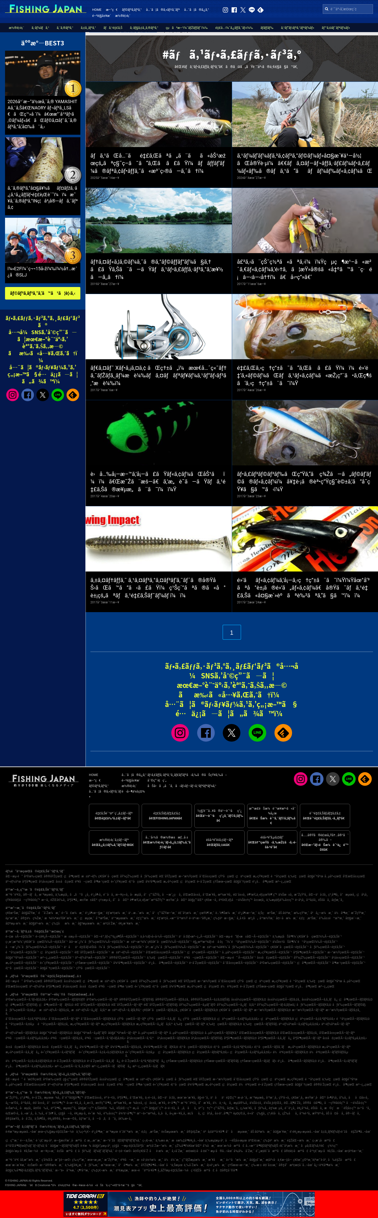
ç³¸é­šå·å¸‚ (274, 1113)
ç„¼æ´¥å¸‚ (246, 1108)
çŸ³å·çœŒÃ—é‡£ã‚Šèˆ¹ (93, 968)
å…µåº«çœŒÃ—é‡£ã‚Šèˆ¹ (239, 952)
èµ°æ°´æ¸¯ (12, 918)
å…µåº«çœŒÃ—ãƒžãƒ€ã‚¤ (186, 1033)
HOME (96, 10)
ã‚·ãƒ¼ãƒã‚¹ (40, 28)
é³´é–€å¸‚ (110, 1097)
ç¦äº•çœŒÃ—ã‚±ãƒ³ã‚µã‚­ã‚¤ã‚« (238, 1019)
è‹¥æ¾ (85, 1146)
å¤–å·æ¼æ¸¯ (287, 918)
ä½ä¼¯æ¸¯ (172, 1160)
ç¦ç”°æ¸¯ (12, 1140)
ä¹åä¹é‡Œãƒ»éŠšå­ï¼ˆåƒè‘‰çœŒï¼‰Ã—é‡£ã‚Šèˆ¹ (104, 947)
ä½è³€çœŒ (230, 986)
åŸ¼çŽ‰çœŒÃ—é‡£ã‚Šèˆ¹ (312, 957)
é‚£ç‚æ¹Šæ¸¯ (308, 918)
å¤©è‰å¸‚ (41, 1108)
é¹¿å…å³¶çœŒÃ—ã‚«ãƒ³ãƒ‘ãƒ (339, 1061)
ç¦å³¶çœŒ (72, 876)
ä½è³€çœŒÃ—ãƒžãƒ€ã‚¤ (290, 1052)
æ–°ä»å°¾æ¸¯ (65, 1170)
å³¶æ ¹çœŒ (102, 881)
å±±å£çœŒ (65, 881)
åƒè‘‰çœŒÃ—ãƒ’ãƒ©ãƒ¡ (349, 1005)
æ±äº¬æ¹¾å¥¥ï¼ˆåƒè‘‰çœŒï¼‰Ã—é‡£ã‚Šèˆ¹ (235, 947)
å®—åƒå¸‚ (30, 894)
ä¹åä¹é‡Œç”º (223, 1097)
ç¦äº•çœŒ (244, 876)
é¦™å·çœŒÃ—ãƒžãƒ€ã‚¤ (195, 1047)
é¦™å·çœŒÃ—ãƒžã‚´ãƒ (270, 1047)
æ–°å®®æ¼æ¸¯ (51, 1165)
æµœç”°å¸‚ (70, 1108)
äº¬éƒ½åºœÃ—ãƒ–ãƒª (335, 1024)
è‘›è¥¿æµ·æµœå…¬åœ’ (305, 1131)
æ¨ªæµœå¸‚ (46, 894)
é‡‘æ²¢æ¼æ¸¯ (116, 913)
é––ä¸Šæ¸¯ (27, 1140)
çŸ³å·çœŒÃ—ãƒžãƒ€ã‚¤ (199, 1019)
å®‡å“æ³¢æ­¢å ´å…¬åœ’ (296, 1165)
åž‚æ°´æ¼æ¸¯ (30, 1160)
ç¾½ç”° (333, 1146)
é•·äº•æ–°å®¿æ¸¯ (200, 918)
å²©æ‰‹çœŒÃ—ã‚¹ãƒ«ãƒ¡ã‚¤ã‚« (26, 999)
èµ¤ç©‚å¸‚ (239, 1113)
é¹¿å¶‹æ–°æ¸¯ (247, 913)
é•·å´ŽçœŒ (204, 881)
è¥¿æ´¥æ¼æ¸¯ (129, 923)
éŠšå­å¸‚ (324, 900)
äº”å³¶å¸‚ (56, 1108)
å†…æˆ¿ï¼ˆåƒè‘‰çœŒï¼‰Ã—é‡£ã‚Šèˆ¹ (173, 947)
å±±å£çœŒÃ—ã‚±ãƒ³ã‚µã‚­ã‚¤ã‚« (345, 1038)
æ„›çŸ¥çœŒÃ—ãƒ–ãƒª (85, 1024)
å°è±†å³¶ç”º (56, 1103)
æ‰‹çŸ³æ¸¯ (301, 913)
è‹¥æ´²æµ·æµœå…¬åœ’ (21, 1131)
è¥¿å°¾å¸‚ (303, 1108)
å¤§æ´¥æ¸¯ (280, 1131)
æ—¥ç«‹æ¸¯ (48, 1151)
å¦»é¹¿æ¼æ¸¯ (217, 1165)
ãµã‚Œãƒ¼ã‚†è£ (314, 1146)
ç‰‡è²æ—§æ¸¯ (224, 918)
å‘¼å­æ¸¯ (209, 1146)
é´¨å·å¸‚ (108, 894)
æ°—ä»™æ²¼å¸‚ (147, 1113)
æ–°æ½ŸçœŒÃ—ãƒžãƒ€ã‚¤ (272, 1010)
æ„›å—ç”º (140, 1108)
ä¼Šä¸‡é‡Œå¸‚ (272, 1103)
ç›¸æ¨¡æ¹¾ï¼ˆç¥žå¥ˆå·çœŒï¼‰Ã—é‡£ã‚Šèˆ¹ (37, 942)
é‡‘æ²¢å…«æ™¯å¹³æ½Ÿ (172, 918)
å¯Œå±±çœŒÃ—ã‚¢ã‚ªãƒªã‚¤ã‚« (26, 1019)
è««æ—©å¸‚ (70, 1118)
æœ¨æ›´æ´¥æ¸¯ (16, 1165)
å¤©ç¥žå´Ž (140, 1151)
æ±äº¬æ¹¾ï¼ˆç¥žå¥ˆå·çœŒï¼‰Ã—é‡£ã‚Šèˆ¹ (159, 942)
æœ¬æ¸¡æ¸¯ (95, 1160)
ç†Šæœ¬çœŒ (222, 881)
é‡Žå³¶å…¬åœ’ (360, 1131)
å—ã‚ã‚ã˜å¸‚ (104, 1118)
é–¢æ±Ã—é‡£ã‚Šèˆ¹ (20, 936)
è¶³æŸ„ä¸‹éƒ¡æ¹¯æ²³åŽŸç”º (147, 900)
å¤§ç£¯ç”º (156, 1108)
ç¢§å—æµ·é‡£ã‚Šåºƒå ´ (128, 1146)
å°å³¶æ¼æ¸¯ (129, 1165)
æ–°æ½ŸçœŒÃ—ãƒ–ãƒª (308, 1010)
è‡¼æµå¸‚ (276, 1108)
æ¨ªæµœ (112, 1131)
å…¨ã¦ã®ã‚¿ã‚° (196, 10)
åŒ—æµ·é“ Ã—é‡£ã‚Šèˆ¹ (238, 957)
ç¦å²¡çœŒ (188, 881)
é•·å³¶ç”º (173, 1103)
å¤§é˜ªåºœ (315, 876)
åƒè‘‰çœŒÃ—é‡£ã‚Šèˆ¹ (327, 947)
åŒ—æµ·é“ (14, 876)
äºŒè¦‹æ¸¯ (255, 1140)
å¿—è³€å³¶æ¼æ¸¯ (327, 1165)
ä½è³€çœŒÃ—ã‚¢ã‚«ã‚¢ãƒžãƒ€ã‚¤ (29, 1061)
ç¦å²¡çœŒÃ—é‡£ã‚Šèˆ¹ (56, 952)
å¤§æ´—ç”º (86, 1108)
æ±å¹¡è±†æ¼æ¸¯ (150, 1160)
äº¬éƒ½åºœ (13, 881)
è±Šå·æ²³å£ (67, 1151)
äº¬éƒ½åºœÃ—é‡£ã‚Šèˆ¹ (91, 957)
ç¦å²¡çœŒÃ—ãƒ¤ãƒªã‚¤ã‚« (210, 1052)
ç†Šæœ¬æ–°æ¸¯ (239, 1165)
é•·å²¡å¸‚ (300, 900)
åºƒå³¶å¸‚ (72, 900)
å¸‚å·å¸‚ (163, 1113)
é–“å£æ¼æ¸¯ (73, 913)
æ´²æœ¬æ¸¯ (109, 1165)
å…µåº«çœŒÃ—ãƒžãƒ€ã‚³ (221, 1033)
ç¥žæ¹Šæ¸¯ (13, 913)
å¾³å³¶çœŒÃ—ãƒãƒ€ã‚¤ (160, 1047)
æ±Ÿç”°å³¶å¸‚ (103, 1103)
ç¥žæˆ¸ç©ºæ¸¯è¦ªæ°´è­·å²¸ (310, 1160)
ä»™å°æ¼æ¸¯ (237, 1160)
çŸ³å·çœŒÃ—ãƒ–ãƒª (131, 1019)
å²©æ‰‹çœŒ (33, 876)
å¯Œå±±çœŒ (208, 876)
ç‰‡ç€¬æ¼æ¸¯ (103, 1170)
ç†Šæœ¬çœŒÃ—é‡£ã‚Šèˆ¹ (93, 963)
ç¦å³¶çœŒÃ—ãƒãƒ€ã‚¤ (56, 1005)
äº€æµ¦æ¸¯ (123, 1170)
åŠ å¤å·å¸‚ (335, 1113)
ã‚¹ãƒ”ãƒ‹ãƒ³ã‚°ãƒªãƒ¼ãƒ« (297, 28)
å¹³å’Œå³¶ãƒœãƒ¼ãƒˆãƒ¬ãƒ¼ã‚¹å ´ (27, 1146)
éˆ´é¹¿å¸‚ (290, 1108)
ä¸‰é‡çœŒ (297, 876)
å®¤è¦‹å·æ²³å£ (296, 1151)
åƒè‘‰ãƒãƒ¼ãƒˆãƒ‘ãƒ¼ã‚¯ (96, 1151)
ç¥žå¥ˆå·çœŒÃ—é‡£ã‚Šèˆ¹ (289, 947)
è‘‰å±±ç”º (110, 1113)
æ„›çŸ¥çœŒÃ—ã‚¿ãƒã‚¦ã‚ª (154, 1024)
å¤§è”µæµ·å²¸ (101, 1146)
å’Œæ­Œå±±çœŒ (354, 876)
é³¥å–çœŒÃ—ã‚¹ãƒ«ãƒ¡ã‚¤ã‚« (105, 1038)
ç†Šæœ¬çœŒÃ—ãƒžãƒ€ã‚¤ (184, 1061)
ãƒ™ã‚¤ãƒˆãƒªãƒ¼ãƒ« (336, 28)
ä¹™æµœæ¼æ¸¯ (123, 918)
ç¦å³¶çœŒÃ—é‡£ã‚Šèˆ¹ (314, 963)
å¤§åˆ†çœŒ (242, 881)
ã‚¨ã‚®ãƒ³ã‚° (65, 28)
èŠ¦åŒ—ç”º (124, 1108)
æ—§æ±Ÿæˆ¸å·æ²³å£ (70, 1140)
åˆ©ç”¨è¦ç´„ (157, 780)
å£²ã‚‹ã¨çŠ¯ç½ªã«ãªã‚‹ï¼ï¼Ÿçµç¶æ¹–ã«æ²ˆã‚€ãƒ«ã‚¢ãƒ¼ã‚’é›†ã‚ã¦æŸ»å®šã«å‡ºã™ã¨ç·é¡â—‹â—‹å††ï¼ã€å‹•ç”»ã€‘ (304, 269)
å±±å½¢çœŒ (72, 981)
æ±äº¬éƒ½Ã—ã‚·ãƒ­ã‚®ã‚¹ (124, 1010)
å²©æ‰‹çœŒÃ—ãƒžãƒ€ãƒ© (67, 999)
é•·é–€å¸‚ (170, 1108)
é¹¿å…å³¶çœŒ (263, 881)
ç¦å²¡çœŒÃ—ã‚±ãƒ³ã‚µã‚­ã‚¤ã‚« (251, 1052)
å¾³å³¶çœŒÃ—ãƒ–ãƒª (94, 1047)
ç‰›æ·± (256, 1165)
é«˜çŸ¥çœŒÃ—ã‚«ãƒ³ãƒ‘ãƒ (59, 1052)
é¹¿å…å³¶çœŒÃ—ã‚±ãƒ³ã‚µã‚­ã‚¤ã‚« (29, 1066)
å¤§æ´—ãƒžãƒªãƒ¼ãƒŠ (64, 1146)
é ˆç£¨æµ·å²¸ (44, 1140)
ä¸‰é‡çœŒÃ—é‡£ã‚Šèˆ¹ (165, 957)
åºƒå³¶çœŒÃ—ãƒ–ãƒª (307, 1038)
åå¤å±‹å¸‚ (358, 1097)
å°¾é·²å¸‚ (305, 1113)
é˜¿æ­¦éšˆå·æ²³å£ (269, 1151)
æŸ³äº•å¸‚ (318, 1113)
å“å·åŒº (121, 900)
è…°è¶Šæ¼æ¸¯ (226, 913)
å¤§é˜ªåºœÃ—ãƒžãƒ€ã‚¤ (55, 1033)
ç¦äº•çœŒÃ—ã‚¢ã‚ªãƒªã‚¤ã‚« (315, 1019)
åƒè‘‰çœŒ (149, 876)
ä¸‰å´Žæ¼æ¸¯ (194, 1165)
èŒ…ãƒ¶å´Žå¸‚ (293, 1103)
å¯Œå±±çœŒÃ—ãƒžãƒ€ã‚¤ (98, 1019)
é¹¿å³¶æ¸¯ (98, 1131)
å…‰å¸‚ (39, 1113)
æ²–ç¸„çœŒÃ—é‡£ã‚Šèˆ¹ (57, 957)
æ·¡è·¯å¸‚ (243, 1097)
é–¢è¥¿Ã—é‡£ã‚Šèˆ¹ (49, 936)
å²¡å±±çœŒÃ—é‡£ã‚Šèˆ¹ (348, 957)
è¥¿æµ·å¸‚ (80, 1113)
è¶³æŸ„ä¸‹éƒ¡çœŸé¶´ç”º (262, 894)
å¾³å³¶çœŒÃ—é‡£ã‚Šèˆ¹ (130, 963)
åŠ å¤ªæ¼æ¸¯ (261, 1131)
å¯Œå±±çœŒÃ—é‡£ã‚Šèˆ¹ (240, 963)
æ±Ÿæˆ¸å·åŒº (176, 900)
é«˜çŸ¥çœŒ (119, 881)
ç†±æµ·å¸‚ (104, 900)
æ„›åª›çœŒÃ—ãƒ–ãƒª (336, 1047)
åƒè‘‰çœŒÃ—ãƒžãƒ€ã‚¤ (313, 1005)
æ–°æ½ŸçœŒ (188, 876)
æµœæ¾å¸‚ (52, 1097)
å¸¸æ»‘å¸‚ (89, 1103)
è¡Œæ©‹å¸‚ (13, 1113)
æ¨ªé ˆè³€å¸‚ (14, 894)
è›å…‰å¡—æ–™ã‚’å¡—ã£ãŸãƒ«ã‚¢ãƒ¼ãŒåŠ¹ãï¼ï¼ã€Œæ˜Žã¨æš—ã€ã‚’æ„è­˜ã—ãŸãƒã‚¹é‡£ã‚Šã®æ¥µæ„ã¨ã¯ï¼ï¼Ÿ (158, 482)
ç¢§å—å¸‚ (65, 1113)
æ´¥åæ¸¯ (216, 1160)
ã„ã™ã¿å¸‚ (80, 894)
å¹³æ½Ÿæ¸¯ (267, 918)
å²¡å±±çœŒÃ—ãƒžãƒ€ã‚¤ (173, 1038)
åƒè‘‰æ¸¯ (92, 1165)
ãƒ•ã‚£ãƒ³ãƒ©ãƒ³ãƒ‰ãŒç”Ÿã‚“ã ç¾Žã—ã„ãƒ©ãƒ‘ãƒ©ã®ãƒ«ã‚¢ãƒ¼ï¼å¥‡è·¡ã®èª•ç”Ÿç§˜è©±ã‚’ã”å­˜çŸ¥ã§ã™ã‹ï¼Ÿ (304, 482)
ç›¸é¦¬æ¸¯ (148, 1140)
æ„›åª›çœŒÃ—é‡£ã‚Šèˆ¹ (22, 963)
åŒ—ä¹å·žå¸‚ (318, 894)
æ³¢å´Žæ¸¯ (110, 923)
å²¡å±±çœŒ (47, 881)
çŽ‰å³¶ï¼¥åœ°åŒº (188, 1146)
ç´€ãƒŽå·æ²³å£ (202, 1170)
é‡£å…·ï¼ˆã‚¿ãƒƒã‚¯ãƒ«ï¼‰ (234, 28)
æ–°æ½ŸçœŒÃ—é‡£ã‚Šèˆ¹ (346, 952)
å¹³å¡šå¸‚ (311, 900)
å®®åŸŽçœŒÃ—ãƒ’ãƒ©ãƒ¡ (136, 999)
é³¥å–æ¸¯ (127, 1160)
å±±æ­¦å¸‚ (259, 900)
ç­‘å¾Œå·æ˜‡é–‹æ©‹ (56, 1160)
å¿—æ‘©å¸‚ (12, 1103)
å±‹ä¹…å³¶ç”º (223, 1113)
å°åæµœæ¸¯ (237, 1131)
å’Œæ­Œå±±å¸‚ (192, 894)
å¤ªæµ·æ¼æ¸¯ (17, 923)
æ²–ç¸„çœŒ (283, 881)
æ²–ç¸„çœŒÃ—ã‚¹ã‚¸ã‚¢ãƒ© (72, 1066)
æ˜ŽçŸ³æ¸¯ (358, 913)
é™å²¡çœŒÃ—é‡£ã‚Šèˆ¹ (22, 952)
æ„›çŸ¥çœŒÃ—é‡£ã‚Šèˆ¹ (275, 952)
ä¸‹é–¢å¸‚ (150, 1097)
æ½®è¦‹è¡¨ (123, 16)
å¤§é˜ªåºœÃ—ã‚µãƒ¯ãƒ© (90, 1033)
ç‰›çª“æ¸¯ (79, 1160)
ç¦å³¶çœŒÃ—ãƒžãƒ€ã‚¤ (355, 999)
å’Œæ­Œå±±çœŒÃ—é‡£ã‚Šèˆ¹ (166, 952)
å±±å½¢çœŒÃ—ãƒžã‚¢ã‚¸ (283, 999)
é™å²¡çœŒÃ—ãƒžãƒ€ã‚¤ (352, 1019)
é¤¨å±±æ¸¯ (270, 1165)
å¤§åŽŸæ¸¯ (29, 913)
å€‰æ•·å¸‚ (125, 1118)
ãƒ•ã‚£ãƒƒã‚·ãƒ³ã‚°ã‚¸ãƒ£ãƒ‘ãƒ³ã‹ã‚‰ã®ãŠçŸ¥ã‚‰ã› (187, 775)
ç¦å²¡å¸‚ (362, 894)
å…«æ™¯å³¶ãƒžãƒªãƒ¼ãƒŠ (262, 1146)
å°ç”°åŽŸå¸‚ (152, 894)
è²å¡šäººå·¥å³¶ (214, 1131)
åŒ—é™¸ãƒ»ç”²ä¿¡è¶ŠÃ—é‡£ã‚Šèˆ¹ (116, 936)
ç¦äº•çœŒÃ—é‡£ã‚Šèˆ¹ (204, 952)
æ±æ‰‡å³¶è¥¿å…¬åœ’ (188, 1140)
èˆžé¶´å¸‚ (51, 1113)
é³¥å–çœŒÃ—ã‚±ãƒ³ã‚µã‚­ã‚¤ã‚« (27, 1038)
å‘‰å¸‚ (343, 1097)
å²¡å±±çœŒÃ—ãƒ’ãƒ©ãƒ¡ (207, 1038)
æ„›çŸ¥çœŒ (261, 876)
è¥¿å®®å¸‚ (55, 1118)
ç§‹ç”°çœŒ (70, 1079)
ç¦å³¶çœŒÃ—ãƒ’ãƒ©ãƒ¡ (22, 1005)
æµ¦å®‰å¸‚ (240, 1103)
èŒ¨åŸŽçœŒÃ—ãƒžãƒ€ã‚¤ (92, 1005)
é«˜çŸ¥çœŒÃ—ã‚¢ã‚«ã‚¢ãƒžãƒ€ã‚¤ (101, 1052)
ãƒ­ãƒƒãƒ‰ (266, 28)
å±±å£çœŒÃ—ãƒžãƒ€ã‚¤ (23, 1047)
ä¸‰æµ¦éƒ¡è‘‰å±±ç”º (280, 900)
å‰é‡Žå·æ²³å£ (342, 1160)
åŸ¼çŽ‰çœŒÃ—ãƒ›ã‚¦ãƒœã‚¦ (276, 1005)
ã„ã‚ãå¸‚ (187, 1108)
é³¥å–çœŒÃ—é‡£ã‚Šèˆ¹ (201, 957)
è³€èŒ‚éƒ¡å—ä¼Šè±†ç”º (236, 900)
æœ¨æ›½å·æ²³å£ (230, 1146)
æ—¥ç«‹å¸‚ (122, 894)
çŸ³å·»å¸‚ (284, 1097)
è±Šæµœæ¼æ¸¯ (173, 1131)
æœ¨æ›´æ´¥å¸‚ (186, 1097)
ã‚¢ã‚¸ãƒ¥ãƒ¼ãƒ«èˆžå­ (335, 1131)
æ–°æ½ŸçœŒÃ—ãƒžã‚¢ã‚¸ (343, 1010)
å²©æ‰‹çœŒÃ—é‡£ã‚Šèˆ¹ (277, 963)
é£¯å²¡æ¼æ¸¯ (188, 913)
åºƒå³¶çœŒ (30, 881)
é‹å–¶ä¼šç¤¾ (133, 791)
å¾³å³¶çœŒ (153, 881)
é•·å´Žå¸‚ (37, 1097)
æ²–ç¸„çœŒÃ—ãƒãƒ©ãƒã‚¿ (111, 1066)
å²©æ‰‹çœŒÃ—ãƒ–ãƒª (102, 999)
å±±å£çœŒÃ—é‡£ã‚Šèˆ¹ (274, 957)
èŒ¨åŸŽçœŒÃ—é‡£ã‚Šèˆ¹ (92, 952)
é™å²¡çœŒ (279, 876)
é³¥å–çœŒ (83, 881)
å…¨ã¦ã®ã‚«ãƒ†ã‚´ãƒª (163, 10)
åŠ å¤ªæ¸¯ (285, 913)
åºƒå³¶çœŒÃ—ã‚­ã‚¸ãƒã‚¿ (275, 1038)
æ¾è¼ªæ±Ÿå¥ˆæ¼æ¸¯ (61, 918)
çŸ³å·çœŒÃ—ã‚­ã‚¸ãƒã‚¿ (164, 1019)
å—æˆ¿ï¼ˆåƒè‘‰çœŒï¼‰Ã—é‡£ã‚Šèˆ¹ (34, 947)
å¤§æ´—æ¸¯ (353, 918)
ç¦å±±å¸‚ (151, 1103)
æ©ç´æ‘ (333, 1108)
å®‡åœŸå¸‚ (13, 1118)
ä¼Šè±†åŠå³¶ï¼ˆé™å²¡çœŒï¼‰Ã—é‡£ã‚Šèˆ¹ (305, 942)
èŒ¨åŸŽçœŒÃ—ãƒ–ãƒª (126, 1005)
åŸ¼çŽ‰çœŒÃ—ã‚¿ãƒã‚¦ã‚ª (236, 1005)
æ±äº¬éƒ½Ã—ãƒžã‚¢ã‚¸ (54, 1010)
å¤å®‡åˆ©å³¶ (226, 1170)
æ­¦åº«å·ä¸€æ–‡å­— (279, 1160)
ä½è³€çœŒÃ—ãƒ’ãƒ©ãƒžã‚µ (328, 1052)
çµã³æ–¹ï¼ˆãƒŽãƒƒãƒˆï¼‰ (187, 28)
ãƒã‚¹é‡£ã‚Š (112, 28)
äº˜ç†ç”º (205, 1108)
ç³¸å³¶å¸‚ (333, 894)
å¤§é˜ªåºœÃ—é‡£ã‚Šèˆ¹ (22, 957)
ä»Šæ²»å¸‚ (12, 1108)
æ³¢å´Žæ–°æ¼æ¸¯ (160, 1146)
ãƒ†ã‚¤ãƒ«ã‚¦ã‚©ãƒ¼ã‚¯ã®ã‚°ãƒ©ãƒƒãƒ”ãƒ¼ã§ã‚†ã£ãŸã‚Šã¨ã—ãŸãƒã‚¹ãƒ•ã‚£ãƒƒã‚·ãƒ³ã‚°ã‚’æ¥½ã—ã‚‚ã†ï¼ (156, 269)
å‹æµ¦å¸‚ (136, 894)
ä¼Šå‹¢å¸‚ (255, 1103)
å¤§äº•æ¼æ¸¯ (39, 923)
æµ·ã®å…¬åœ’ (221, 1151)
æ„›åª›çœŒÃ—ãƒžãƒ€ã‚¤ (304, 1047)
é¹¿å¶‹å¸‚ (96, 894)
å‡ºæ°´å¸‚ (85, 1118)
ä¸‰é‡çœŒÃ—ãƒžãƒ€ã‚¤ (224, 1024)
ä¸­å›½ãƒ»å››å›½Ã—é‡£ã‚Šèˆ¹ (158, 936)
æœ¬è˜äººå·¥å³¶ (143, 1170)
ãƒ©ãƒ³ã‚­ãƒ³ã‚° (131, 10)
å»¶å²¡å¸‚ (332, 1097)
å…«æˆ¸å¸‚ (27, 1113)
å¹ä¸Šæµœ (174, 1165)
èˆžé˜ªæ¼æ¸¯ (129, 1131)
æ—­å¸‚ (45, 900)
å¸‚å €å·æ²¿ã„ (247, 918)
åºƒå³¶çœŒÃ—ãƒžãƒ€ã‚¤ (240, 1038)
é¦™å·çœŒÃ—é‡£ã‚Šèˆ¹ (22, 968)
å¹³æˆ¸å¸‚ (272, 1097)
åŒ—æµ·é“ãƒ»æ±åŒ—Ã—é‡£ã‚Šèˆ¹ (245, 936)
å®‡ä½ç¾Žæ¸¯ (32, 918)
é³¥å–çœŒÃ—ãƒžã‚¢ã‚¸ (66, 1038)
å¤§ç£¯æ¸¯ (256, 1160)
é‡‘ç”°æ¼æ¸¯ (146, 918)
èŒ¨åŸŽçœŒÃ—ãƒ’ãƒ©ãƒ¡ (161, 1005)
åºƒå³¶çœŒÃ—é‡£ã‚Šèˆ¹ (309, 952)
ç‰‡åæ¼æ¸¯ (64, 923)
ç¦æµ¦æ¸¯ (87, 918)
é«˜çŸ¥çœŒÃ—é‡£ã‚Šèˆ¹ (57, 963)
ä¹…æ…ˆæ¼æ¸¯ (139, 913)
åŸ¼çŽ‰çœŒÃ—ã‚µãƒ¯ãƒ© (197, 1005)
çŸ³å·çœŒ (226, 876)
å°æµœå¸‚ (347, 894)
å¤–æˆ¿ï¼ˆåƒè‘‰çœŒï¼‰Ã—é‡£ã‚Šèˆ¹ (97, 942)
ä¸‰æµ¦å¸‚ (62, 894)
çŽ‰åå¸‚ (290, 1113)
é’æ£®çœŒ (33, 1079)
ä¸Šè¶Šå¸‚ (40, 1118)
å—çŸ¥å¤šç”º (334, 1103)
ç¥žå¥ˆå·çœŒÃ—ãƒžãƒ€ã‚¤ (199, 1010)
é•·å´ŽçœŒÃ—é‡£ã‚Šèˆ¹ (205, 963)
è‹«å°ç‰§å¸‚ (256, 1113)
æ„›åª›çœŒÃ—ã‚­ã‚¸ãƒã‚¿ (22, 1052)
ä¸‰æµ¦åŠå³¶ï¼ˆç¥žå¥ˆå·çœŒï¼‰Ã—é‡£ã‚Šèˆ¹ (307, 936)
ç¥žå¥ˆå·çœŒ (108, 876)
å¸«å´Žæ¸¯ (178, 1151)
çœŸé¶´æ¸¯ (206, 913)
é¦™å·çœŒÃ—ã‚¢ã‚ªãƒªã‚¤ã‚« (233, 1047)
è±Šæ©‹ (32, 1165)
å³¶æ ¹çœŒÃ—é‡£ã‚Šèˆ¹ (348, 963)
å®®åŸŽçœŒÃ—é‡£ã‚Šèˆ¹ (127, 957)
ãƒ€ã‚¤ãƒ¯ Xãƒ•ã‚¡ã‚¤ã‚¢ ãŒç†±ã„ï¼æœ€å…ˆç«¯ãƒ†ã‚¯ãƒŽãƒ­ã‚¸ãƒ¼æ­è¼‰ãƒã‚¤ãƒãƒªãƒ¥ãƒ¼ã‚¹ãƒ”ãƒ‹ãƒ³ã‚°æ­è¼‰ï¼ (158, 376)
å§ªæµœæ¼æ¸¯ (90, 923)
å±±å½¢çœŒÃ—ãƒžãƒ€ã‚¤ (248, 999)
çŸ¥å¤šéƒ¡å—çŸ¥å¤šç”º (23, 900)
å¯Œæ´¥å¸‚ (210, 894)
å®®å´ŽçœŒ (323, 1084)
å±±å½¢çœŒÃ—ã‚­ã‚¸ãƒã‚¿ (320, 999)
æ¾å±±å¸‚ (136, 1103)
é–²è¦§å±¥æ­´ (101, 16)
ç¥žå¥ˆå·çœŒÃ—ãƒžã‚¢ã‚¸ (161, 1010)
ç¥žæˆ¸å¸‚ (297, 1097)
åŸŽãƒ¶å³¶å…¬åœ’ (153, 1165)
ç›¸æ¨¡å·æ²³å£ (323, 1140)
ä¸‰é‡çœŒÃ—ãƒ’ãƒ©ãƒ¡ (260, 1024)
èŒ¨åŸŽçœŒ (168, 876)
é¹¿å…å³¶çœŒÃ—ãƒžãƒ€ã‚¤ (297, 1061)
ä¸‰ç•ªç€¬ (83, 1131)
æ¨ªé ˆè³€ (12, 1160)
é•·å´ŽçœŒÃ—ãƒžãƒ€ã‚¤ (69, 1061)
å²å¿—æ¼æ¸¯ (321, 913)
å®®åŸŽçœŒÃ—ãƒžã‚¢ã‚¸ (172, 999)
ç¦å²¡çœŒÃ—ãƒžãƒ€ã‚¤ (174, 1052)
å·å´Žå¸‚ (27, 1118)
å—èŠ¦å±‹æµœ (236, 1140)
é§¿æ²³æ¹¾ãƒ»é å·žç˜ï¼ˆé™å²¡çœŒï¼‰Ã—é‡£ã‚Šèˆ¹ (232, 942)
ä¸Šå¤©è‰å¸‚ (105, 1108)
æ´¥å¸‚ (162, 1103)
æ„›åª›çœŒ (171, 881)
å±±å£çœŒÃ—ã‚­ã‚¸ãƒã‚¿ (60, 1047)
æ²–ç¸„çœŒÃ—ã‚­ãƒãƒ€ (149, 1066)
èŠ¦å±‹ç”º (350, 1108)
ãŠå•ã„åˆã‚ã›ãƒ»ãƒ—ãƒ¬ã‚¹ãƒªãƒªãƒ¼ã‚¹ (181, 786)
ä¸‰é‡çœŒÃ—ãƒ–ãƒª (189, 1024)
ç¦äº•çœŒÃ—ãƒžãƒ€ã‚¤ (277, 1019)
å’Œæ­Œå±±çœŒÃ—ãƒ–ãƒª (337, 1033)
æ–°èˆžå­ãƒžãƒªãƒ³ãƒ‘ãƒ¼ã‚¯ (122, 1140)
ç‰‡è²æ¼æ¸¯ (274, 1140)
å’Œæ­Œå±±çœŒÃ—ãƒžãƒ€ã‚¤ (259, 1033)
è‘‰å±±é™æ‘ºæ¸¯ (331, 918)
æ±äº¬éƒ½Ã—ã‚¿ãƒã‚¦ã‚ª (88, 1010)
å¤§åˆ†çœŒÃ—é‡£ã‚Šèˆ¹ (57, 968)
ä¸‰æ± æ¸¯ (162, 1140)
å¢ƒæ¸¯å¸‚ (338, 900)
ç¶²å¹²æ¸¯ (83, 1170)
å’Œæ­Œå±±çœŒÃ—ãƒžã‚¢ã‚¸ (299, 1033)
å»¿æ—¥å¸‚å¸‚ (177, 1113)
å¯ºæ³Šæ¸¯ (103, 918)
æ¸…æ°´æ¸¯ (94, 1140)
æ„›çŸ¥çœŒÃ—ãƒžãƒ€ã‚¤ (118, 1024)
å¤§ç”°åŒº (195, 900)
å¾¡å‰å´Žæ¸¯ (244, 1151)
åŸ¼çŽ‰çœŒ (129, 876)
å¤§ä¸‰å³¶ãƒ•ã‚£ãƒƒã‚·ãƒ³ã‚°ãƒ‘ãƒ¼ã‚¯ (30, 1170)
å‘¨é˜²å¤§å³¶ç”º (72, 1097)
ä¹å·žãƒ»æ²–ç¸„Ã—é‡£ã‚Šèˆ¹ (198, 936)
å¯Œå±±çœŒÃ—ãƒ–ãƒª (63, 1019)
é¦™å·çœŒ (136, 881)
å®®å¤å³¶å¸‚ (313, 1103)
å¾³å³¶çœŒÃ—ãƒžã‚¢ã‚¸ (126, 1047)
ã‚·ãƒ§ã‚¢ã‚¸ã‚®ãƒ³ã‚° (144, 28)
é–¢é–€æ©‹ (123, 1151)
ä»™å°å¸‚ (363, 1108)
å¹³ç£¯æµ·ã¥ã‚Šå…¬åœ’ (326, 1151)
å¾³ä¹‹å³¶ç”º (127, 1113)
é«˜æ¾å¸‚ (95, 1113)
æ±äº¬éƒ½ (89, 876)
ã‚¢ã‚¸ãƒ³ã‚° (88, 28)
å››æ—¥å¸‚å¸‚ (74, 1103)
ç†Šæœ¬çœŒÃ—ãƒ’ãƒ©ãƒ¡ (221, 1061)
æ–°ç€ (111, 10)
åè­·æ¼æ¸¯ (160, 1151)
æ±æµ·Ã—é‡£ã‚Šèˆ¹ (78, 936)
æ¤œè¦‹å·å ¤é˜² (197, 1151)
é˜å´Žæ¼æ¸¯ (49, 913)
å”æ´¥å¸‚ (204, 1103)
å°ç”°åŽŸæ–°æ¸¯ (164, 913)
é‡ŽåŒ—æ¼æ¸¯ (299, 1140)
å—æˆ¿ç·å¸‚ (172, 894)
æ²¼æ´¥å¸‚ (225, 894)
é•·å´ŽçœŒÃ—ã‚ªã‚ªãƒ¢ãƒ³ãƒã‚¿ (143, 1061)
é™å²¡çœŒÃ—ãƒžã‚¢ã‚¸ (53, 1024)
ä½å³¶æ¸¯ (342, 913)
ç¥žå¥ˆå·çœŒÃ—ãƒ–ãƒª (236, 1010)
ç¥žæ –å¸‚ (210, 900)
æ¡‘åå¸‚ (194, 1113)
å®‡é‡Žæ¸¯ (194, 1131)
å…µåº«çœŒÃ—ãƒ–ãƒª (153, 1033)
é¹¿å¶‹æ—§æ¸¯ (95, 913)
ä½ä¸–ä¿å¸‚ (222, 1103)
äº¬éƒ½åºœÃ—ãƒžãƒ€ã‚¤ (22, 1033)
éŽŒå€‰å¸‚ (58, 900)
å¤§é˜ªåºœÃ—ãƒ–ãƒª (122, 1033)
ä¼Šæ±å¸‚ (285, 894)
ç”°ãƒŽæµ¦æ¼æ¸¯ (194, 1160)
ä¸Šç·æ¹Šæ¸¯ (267, 913)
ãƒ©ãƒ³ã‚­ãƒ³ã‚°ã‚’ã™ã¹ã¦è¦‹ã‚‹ (42, 293)
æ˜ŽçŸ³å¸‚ (300, 894)
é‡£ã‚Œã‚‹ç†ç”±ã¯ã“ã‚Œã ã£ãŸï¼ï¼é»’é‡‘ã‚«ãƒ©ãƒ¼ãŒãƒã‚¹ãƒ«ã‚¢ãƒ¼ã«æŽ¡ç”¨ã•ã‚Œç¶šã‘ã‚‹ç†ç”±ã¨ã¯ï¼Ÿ (304, 376)
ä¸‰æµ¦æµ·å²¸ (214, 1140)
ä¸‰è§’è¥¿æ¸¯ (74, 1165)
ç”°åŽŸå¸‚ (220, 1108)
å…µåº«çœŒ (333, 876)
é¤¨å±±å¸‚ (239, 894)
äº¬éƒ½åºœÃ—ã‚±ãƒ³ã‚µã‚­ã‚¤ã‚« (299, 1024)
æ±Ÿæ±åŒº (88, 900)
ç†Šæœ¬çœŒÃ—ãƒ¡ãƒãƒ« (258, 1061)
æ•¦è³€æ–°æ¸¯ (354, 1151)
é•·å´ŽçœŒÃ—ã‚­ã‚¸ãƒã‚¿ (103, 1061)
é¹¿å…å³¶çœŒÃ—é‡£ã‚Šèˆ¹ (168, 963)
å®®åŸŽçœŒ (53, 876)
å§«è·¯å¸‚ (203, 1097)
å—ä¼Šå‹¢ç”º (356, 1103)
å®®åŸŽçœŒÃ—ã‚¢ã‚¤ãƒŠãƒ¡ (210, 999)
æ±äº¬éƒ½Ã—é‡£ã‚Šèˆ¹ (128, 952)
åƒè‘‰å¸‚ (261, 1108)
